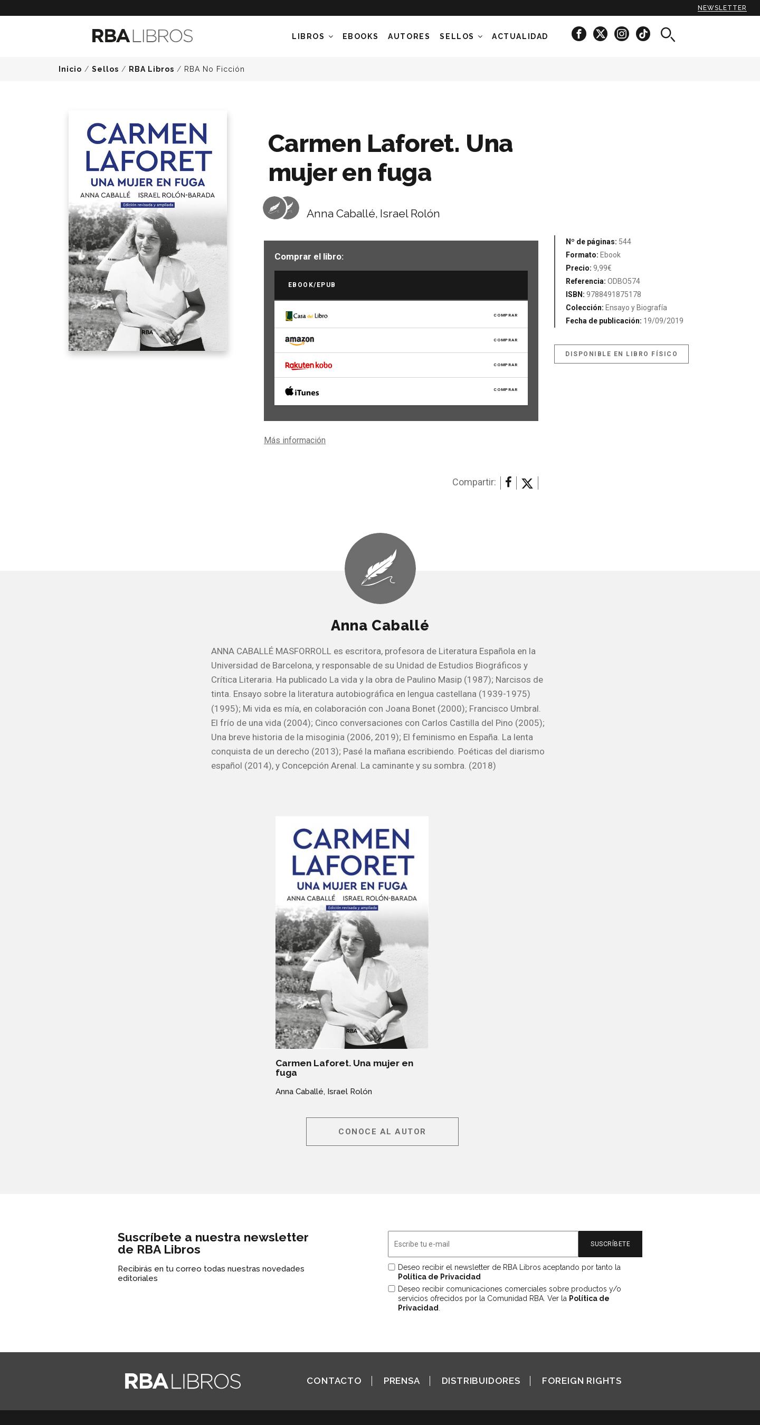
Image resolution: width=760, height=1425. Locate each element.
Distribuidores (481, 1380)
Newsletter (722, 8)
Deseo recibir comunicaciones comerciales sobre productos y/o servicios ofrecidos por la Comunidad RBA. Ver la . (509, 1298)
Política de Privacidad (439, 1277)
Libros (308, 36)
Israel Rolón (410, 213)
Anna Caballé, (342, 213)
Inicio (70, 69)
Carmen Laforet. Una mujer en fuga (344, 1068)
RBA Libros (151, 69)
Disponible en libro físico (621, 354)
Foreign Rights (582, 1380)
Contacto (334, 1380)
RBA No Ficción (214, 69)
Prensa (402, 1380)
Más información (295, 440)
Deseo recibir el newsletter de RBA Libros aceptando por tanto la (509, 1272)
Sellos (457, 36)
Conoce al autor (382, 1131)
